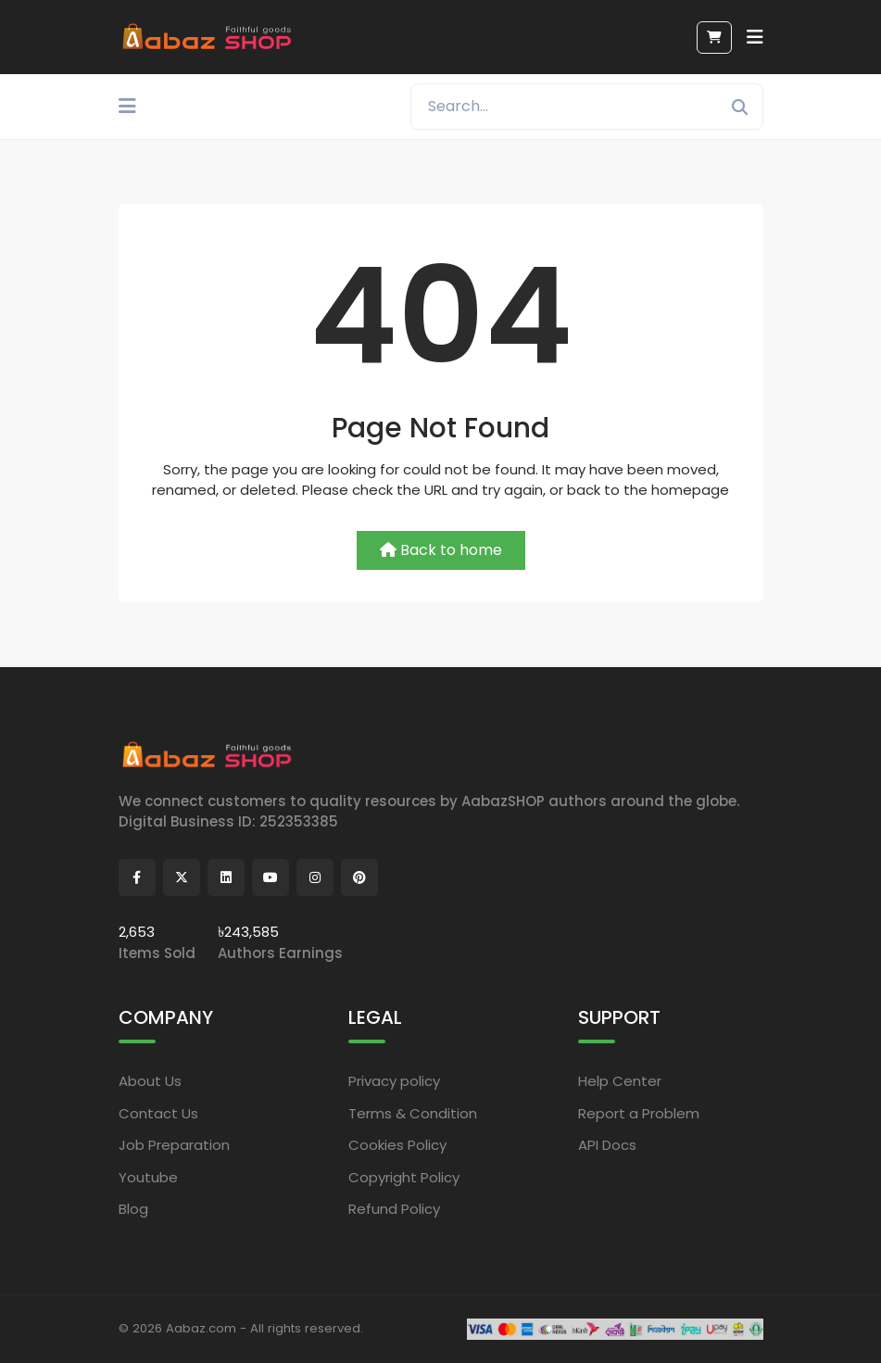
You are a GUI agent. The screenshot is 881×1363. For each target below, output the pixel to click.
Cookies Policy (397, 1145)
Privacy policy (394, 1081)
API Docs (607, 1145)
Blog (133, 1208)
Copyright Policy (403, 1177)
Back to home (441, 550)
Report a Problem (638, 1113)
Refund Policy (394, 1208)
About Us (150, 1081)
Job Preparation (174, 1145)
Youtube (148, 1177)
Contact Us (158, 1113)
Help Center (619, 1081)
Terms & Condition (412, 1113)
